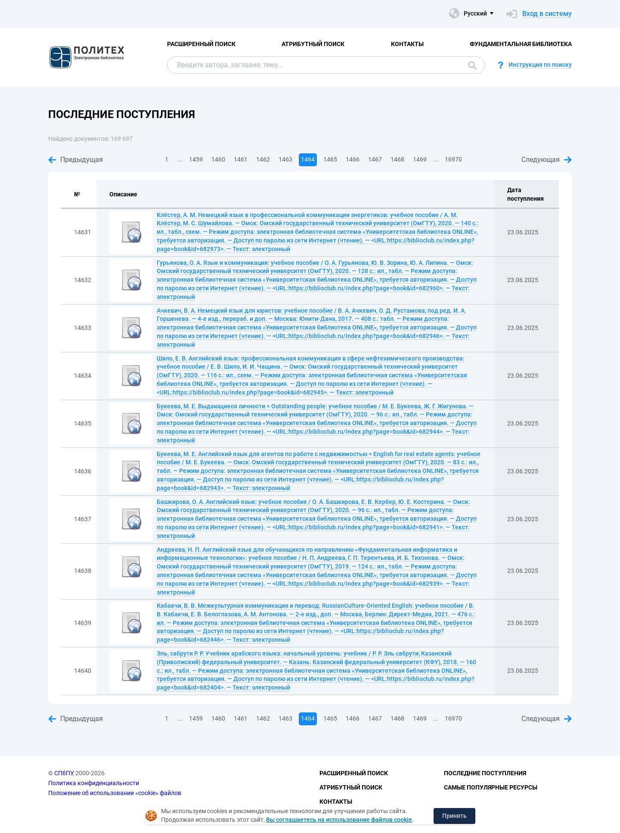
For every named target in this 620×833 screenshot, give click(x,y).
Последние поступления (485, 773)
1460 (218, 159)
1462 (263, 159)
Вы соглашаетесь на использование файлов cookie (339, 819)
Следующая (546, 159)
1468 (397, 159)
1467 (375, 159)
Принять (454, 815)
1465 (330, 159)
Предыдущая (75, 159)
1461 (241, 159)
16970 (453, 159)
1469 (420, 159)
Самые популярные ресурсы (490, 787)
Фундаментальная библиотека (521, 43)
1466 (353, 159)
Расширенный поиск (201, 43)
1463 (285, 159)
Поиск (472, 65)
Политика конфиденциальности (93, 783)
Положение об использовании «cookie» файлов (114, 792)
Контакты (407, 43)
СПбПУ (63, 773)
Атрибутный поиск (313, 43)
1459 (196, 159)
